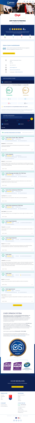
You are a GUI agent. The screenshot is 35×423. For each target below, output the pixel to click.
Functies (19, 396)
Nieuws (2, 399)
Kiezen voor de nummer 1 (21, 395)
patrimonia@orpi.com (13, 67)
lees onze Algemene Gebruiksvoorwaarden (18, 335)
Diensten (19, 397)
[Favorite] (31, 119)
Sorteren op (27, 132)
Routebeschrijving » (20, 412)
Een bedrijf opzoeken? (4, 404)
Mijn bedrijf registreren (17, 386)
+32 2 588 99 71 (20, 408)
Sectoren (19, 399)
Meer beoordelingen (17, 305)
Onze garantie (3, 396)
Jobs (1, 397)
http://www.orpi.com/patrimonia (15, 69)
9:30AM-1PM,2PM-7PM (19, 72)
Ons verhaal (2, 395)
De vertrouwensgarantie (4, 406)
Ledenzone (19, 400)
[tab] (19, 405)
